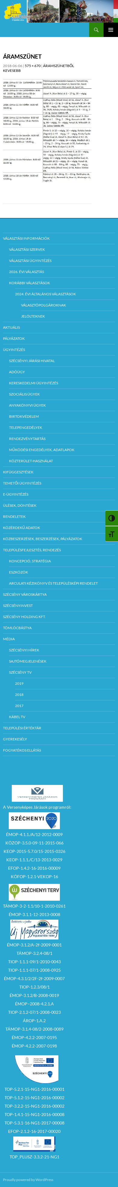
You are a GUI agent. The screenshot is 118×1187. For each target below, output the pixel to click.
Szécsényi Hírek (24, 650)
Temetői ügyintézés (22, 483)
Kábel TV (17, 717)
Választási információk (26, 238)
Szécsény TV (20, 672)
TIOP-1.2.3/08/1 (34, 986)
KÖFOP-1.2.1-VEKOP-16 (34, 876)
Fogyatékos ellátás (22, 750)
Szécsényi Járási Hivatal (32, 360)
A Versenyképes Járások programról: (37, 807)
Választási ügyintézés (30, 260)
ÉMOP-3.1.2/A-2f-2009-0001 (34, 944)
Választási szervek (27, 249)
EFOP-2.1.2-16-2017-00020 (34, 1131)
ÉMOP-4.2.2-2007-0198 (34, 1045)
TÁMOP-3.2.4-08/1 (34, 953)
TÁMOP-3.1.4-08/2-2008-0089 (34, 1029)
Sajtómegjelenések (27, 661)
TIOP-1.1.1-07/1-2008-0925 (34, 970)
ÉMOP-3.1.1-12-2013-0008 (34, 914)
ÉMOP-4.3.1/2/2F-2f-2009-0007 (34, 978)
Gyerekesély (15, 739)
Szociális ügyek (24, 394)
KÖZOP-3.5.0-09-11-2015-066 (34, 842)
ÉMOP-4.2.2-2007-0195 (34, 1037)
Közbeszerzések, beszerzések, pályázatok (42, 539)
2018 (19, 694)
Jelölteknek (33, 316)
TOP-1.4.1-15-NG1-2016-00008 (34, 1114)
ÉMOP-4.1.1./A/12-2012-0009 (34, 834)
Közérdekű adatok (21, 527)
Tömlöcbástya (17, 628)
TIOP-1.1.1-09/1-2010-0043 (34, 961)
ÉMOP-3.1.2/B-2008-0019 (34, 995)
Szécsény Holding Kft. (24, 616)
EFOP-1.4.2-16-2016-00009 (34, 868)
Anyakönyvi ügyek (27, 405)
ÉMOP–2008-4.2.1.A (34, 1003)
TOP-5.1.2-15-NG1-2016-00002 (34, 1097)
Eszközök (18, 572)
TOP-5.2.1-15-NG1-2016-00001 (34, 1089)
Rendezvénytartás (27, 438)
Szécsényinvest (18, 605)
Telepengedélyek (25, 427)
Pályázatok (14, 338)
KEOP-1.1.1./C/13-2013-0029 (34, 859)
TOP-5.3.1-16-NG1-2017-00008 (34, 1122)
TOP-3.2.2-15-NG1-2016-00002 (34, 1106)
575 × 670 (33, 65)
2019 (19, 683)
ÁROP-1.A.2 (34, 1020)
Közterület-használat (31, 461)
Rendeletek (14, 516)
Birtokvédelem (24, 416)
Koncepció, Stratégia (30, 561)
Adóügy (17, 372)
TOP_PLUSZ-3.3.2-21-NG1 (34, 1156)
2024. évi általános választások (45, 294)
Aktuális (11, 327)
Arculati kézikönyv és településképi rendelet (53, 583)
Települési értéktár (22, 728)
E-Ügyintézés (15, 494)
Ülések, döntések (19, 505)
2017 (19, 705)
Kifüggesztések (18, 472)
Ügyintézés (14, 349)
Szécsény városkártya (25, 594)
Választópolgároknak (43, 305)
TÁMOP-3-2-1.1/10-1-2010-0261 (34, 906)
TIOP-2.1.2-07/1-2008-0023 (34, 1012)
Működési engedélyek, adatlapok (41, 449)
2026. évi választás (26, 271)
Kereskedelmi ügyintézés (33, 383)
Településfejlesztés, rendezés (32, 550)
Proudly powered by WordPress (28, 1179)
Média (9, 639)
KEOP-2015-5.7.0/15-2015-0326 (34, 851)
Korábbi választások (29, 283)
